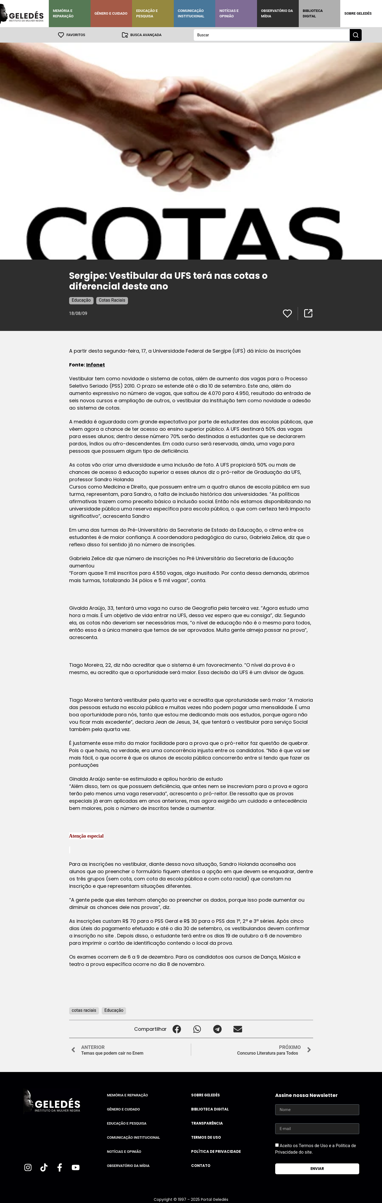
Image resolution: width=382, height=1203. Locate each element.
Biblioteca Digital (313, 13)
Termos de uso (206, 1137)
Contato (200, 1165)
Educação (81, 299)
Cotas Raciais (112, 299)
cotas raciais (84, 1010)
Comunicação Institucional (191, 13)
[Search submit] (356, 35)
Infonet (95, 364)
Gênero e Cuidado (111, 13)
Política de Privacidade (216, 1151)
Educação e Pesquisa (147, 13)
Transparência (207, 1123)
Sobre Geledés (357, 13)
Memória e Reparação (63, 13)
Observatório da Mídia (277, 13)
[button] (177, 1029)
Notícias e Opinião (229, 13)
